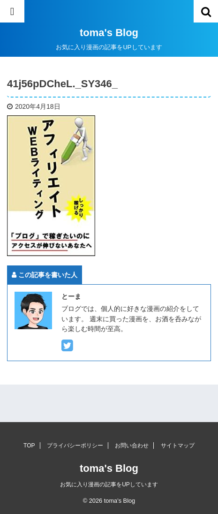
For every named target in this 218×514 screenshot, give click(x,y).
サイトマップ (178, 445)
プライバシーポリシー (75, 445)
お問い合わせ (132, 445)
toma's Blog (109, 32)
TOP (29, 445)
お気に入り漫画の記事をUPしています (109, 484)
